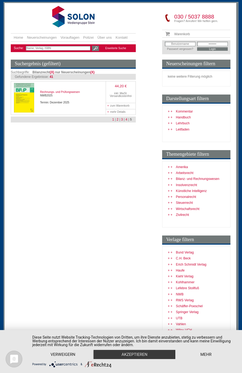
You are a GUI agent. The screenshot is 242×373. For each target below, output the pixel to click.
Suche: (19, 48)
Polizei (88, 37)
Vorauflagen (69, 37)
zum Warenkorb (118, 105)
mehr (206, 354)
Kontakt (122, 37)
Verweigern (63, 354)
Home (18, 37)
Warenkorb (182, 34)
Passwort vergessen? (180, 49)
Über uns (104, 37)
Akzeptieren (134, 354)
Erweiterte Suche (115, 48)
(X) (52, 72)
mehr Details (116, 111)
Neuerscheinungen (42, 37)
